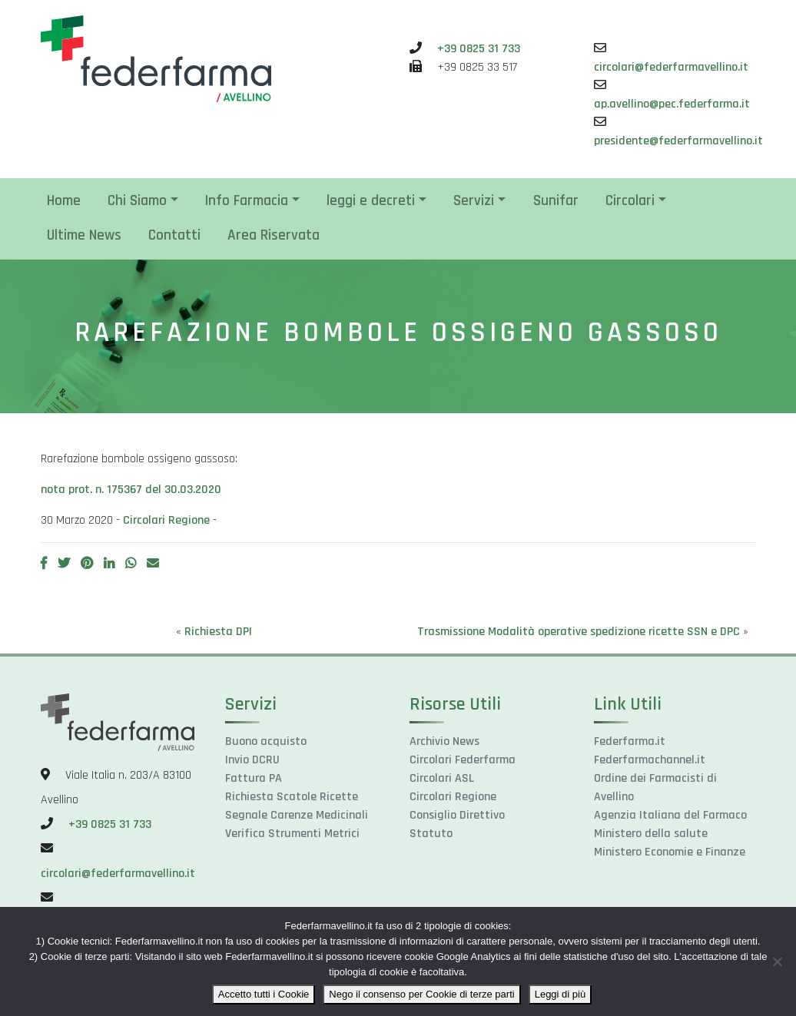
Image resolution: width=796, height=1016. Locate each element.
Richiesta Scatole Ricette (291, 797)
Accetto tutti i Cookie (264, 994)
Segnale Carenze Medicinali (296, 815)
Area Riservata (273, 235)
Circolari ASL (442, 778)
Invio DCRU (252, 760)
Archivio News (444, 741)
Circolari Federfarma (463, 760)
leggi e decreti (371, 200)
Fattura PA (253, 778)
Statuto (431, 834)
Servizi (473, 200)
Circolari (630, 200)
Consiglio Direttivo (457, 815)
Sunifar (556, 200)
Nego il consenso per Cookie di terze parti (421, 994)
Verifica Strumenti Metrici (292, 834)
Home (64, 200)
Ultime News (84, 235)
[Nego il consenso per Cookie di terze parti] (776, 961)
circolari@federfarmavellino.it (671, 67)
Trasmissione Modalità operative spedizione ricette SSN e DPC (578, 632)
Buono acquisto (266, 741)
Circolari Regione (166, 520)
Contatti (174, 235)
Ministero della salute (651, 834)
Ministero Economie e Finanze (669, 852)
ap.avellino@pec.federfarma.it (672, 104)
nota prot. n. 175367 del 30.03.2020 (131, 490)
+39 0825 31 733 (478, 49)
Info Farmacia (246, 200)
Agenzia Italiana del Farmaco (670, 815)
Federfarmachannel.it (649, 760)
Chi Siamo (137, 200)
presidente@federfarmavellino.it (678, 141)
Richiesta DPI (218, 632)
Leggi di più (560, 994)
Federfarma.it (629, 741)
